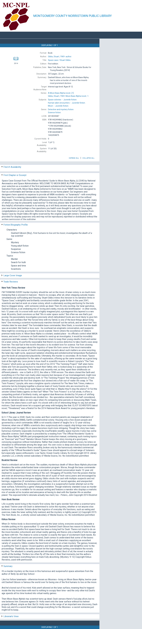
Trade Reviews (10, 281)
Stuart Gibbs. (59, 60)
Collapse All (88, 158)
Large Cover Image (12, 275)
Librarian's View (11, 616)
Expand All (74, 158)
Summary (7, 566)
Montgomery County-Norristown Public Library (72, 16)
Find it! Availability (12, 167)
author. (60, 56)
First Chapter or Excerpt (14, 175)
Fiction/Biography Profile (15, 224)
